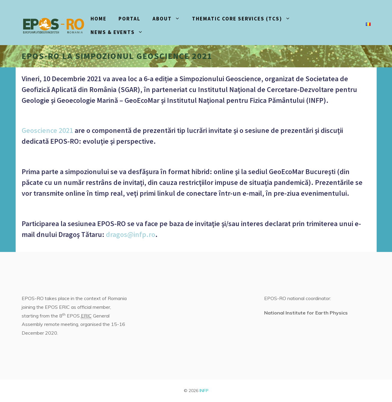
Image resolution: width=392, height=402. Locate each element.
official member (93, 307)
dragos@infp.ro (130, 234)
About (169, 19)
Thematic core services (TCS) (244, 19)
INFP (203, 390)
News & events (120, 32)
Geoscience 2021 (47, 130)
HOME (98, 18)
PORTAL (129, 18)
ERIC (86, 316)
